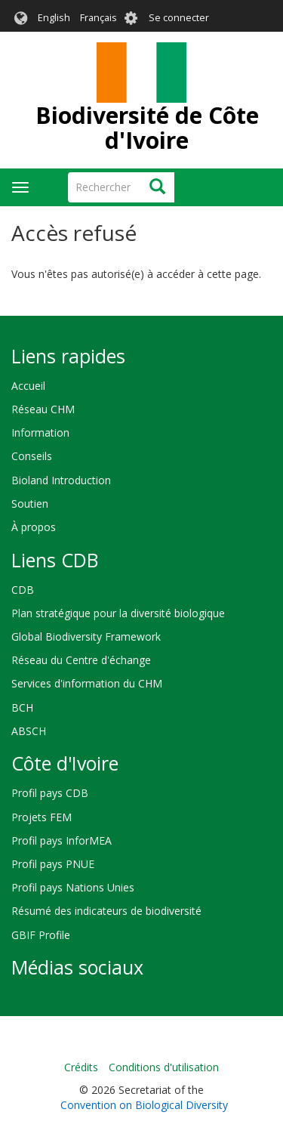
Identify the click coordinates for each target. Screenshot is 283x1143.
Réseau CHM (43, 409)
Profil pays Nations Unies (72, 887)
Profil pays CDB (49, 793)
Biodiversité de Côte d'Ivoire (147, 128)
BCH (22, 707)
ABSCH (28, 731)
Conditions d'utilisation (164, 1067)
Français (98, 17)
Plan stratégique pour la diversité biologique (118, 613)
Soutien (29, 503)
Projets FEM (41, 817)
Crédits (81, 1067)
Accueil (28, 385)
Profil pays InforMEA (61, 840)
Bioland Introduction (61, 480)
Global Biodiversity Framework (86, 636)
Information (40, 432)
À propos (33, 527)
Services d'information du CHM (86, 683)
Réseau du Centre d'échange (81, 660)
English (54, 17)
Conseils (31, 456)
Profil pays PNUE (52, 864)
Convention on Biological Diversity (144, 1105)
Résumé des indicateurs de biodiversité (106, 911)
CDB (22, 589)
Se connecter (179, 17)
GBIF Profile (40, 935)
